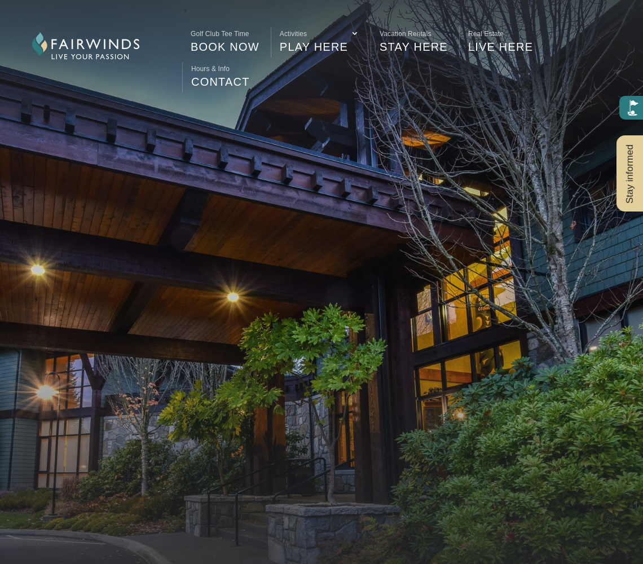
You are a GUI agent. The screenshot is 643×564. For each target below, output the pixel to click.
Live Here (500, 40)
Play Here (314, 40)
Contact (220, 75)
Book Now (225, 40)
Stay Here (414, 40)
